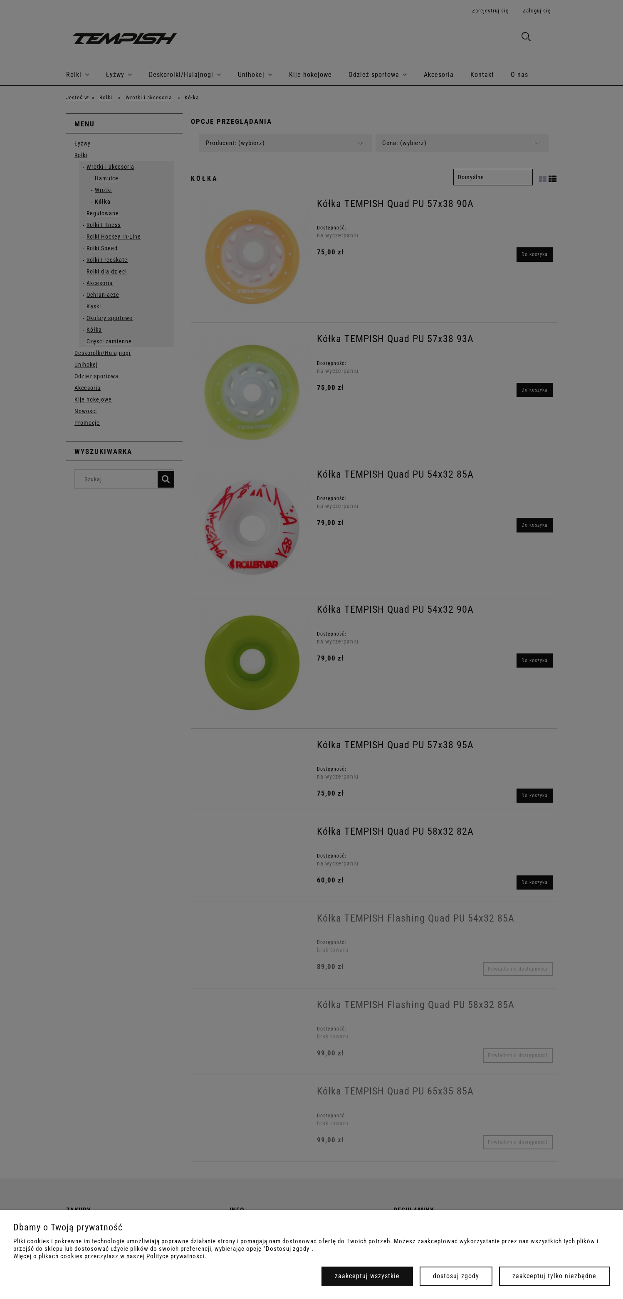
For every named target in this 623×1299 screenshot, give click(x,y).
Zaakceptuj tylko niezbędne (554, 1276)
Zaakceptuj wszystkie (367, 1276)
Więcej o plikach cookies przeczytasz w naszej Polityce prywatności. (110, 1256)
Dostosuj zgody (456, 1276)
